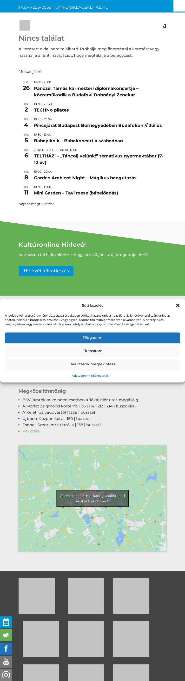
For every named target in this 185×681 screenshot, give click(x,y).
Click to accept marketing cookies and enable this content (92, 498)
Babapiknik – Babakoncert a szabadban (78, 141)
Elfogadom (92, 338)
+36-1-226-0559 (35, 7)
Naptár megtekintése (36, 204)
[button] (177, 305)
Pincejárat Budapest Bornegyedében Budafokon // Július (98, 125)
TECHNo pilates (51, 110)
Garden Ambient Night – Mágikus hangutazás (85, 178)
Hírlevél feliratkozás (46, 271)
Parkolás (31, 431)
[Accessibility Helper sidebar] (179, 6)
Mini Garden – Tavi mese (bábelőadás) (76, 193)
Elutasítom (93, 351)
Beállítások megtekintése (92, 364)
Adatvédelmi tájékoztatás (90, 375)
